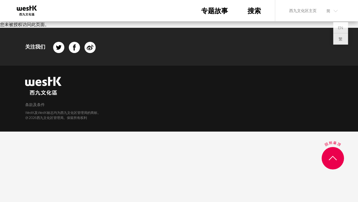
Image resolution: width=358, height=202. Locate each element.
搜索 (254, 10)
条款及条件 (35, 104)
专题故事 (214, 10)
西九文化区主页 (303, 10)
